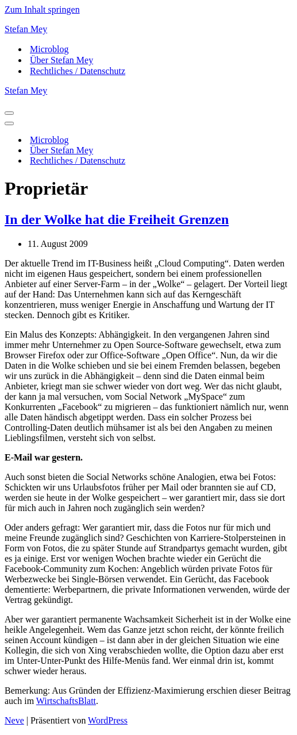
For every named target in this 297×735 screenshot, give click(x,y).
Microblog (49, 49)
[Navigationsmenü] (9, 113)
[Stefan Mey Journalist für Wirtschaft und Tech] (148, 29)
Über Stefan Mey (61, 60)
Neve (14, 720)
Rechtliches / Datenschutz (77, 71)
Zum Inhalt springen (42, 9)
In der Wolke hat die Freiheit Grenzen (117, 219)
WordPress (108, 720)
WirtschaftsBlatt (66, 701)
